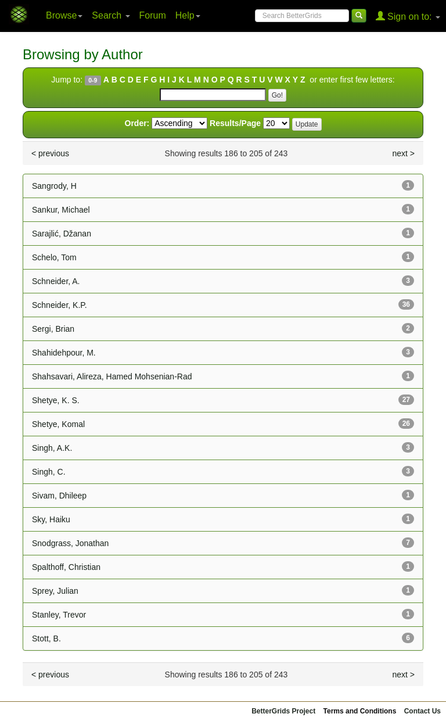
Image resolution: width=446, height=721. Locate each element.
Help (187, 15)
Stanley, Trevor (59, 614)
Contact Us (422, 711)
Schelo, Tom (54, 257)
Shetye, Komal (58, 424)
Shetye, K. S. (56, 400)
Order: (137, 123)
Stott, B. (46, 638)
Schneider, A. (56, 281)
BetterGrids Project (283, 711)
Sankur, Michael (61, 209)
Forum (152, 15)
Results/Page (235, 123)
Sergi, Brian (53, 328)
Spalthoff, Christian (66, 567)
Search (111, 15)
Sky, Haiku (51, 519)
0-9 (92, 80)
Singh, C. (49, 471)
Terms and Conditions (360, 711)
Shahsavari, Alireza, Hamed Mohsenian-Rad (112, 376)
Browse (64, 15)
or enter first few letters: (350, 79)
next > (403, 153)
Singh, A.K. (52, 448)
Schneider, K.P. (59, 305)
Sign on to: (408, 15)
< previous (50, 153)
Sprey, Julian (55, 591)
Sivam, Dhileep (59, 495)
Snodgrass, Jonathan (70, 543)
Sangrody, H (54, 186)
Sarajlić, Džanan (61, 233)
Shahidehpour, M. (64, 352)
